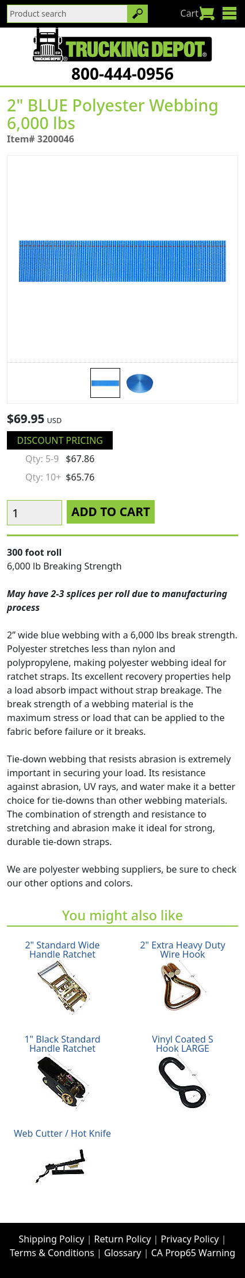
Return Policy (122, 1239)
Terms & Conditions (52, 1252)
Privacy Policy (190, 1239)
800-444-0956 (122, 73)
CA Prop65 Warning (193, 1252)
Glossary (122, 1252)
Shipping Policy (52, 1239)
